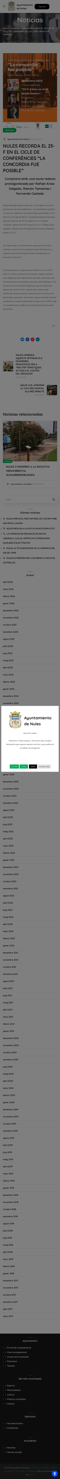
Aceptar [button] (23, 766)
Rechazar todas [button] (44, 766)
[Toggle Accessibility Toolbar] (54, 1473)
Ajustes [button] (33, 766)
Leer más (14, 766)
